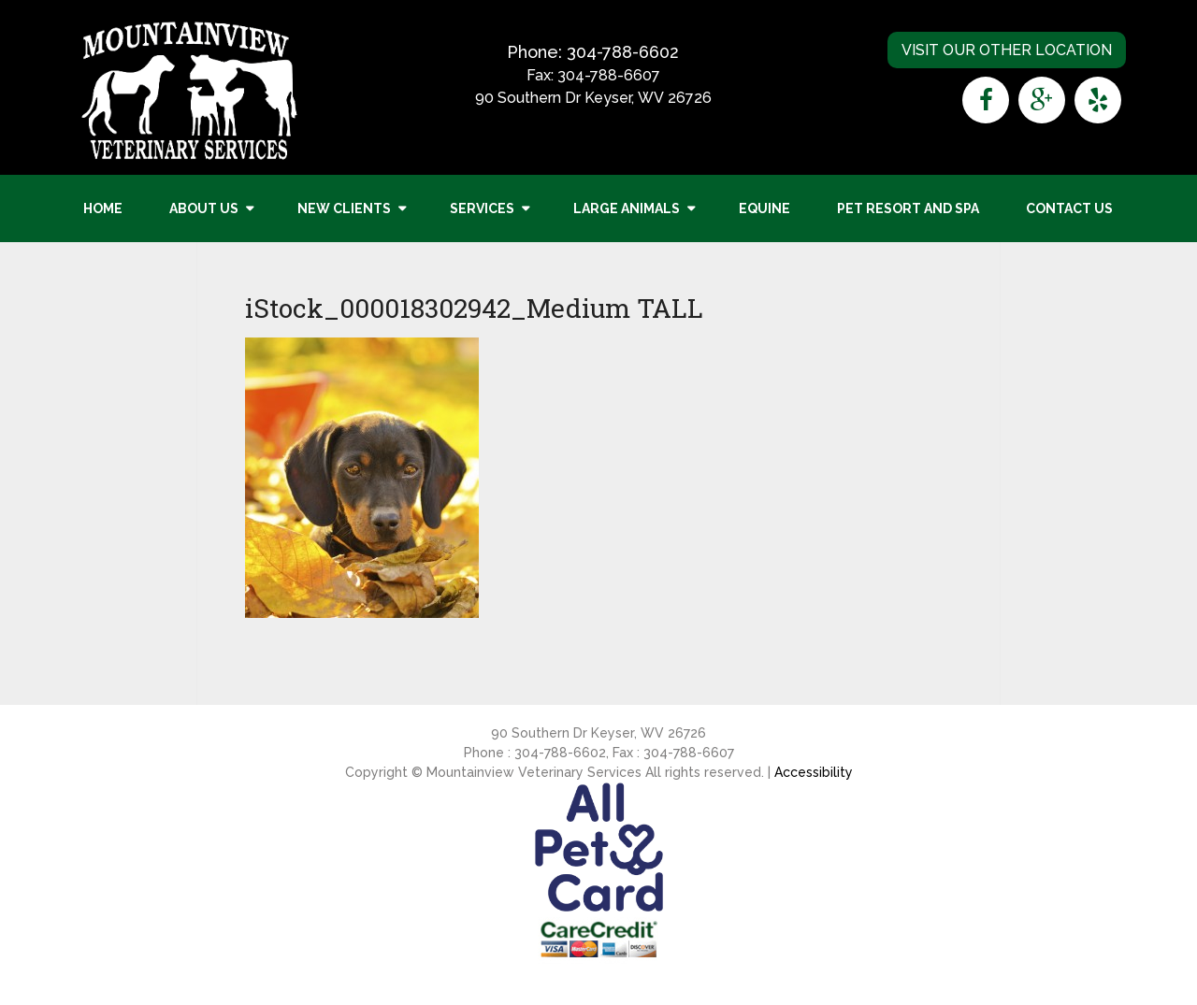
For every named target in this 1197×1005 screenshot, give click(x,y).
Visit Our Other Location (1006, 50)
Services (482, 208)
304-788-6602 (623, 52)
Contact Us (1069, 208)
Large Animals (626, 208)
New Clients (344, 208)
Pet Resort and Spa (908, 208)
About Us (203, 208)
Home (103, 208)
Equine (764, 208)
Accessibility (813, 772)
